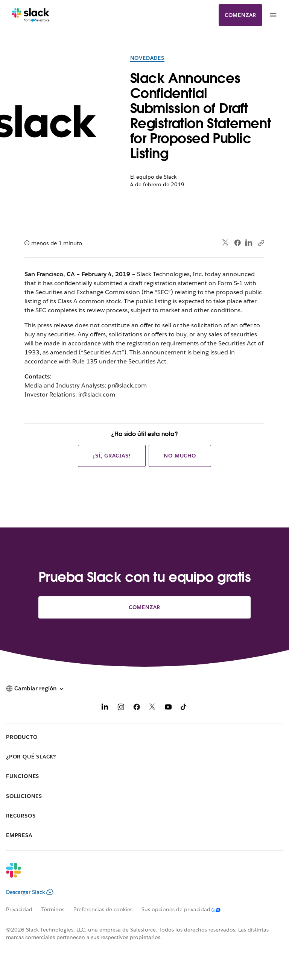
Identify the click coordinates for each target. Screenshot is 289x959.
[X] (152, 708)
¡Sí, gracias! (112, 455)
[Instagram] (120, 708)
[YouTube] (168, 708)
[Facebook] (136, 708)
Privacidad (19, 909)
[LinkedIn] (105, 708)
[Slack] (31, 15)
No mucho (180, 455)
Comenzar (240, 15)
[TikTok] (184, 708)
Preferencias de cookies (102, 909)
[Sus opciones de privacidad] (185, 909)
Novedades (147, 58)
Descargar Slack (29, 892)
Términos (52, 909)
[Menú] (272, 15)
